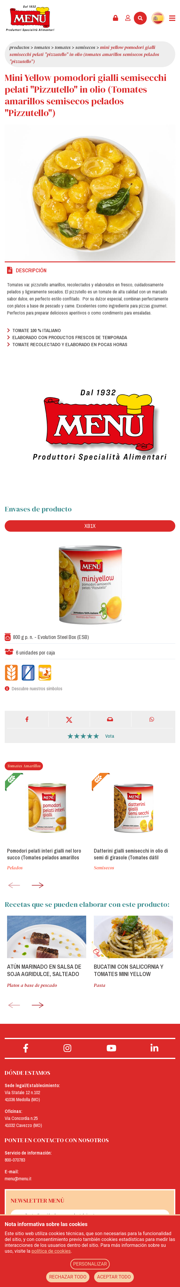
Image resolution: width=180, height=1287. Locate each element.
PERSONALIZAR (90, 1264)
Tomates (42, 47)
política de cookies (51, 1251)
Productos (19, 47)
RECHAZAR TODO (67, 1277)
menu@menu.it (18, 1178)
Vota (109, 736)
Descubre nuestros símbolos (37, 688)
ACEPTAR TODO (114, 1277)
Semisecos (85, 47)
